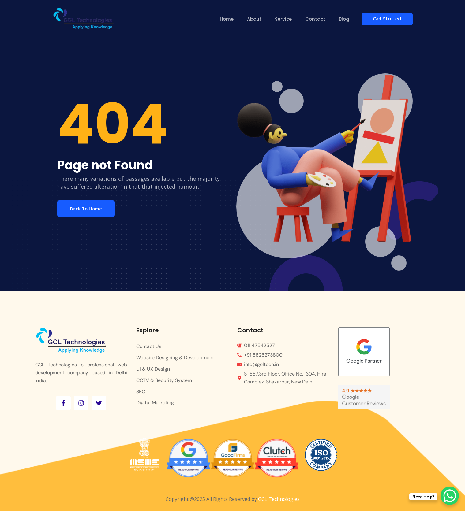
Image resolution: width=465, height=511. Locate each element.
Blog (345, 19)
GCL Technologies (279, 499)
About (255, 19)
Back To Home (86, 209)
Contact (316, 19)
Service (284, 19)
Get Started (390, 19)
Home (227, 19)
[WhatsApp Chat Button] (450, 496)
